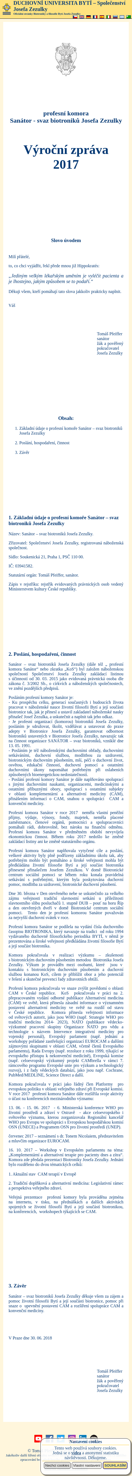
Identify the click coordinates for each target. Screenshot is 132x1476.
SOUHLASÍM (115, 1465)
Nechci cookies (57, 1465)
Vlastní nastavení (86, 1465)
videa (76, 1453)
